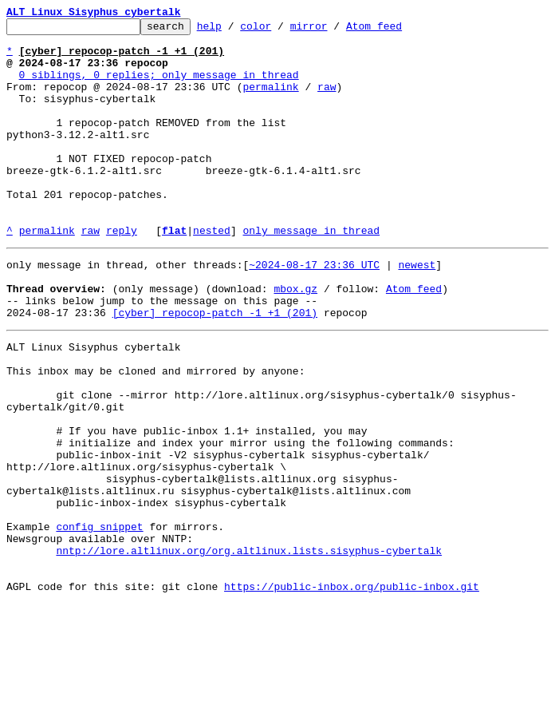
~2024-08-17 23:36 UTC (314, 310)
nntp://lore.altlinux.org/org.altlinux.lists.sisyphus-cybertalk (249, 648)
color (280, 30)
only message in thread (311, 273)
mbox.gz (295, 338)
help (234, 30)
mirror (333, 30)
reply (121, 273)
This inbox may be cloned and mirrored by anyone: (155, 433)
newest (416, 310)
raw (326, 100)
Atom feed (399, 30)
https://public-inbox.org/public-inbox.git (351, 691)
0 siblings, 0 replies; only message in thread (159, 86)
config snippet (99, 619)
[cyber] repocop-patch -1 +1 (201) (214, 367)
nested (211, 273)
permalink (270, 100)
